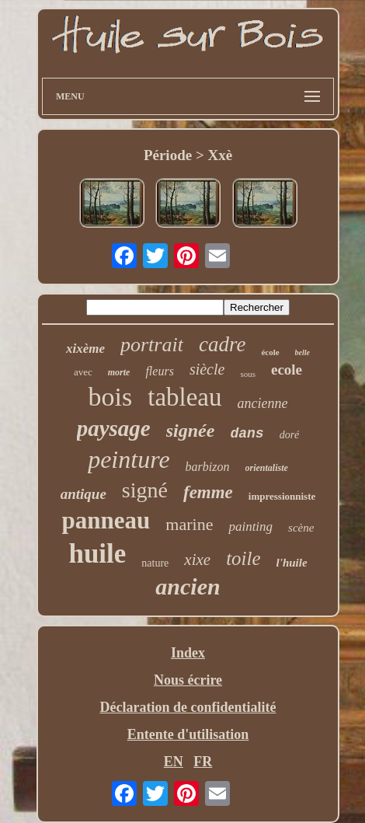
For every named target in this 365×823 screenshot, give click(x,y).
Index (188, 653)
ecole (286, 369)
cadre (222, 344)
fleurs (159, 371)
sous (247, 373)
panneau (106, 520)
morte (119, 372)
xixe (197, 559)
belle (302, 352)
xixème (85, 348)
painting (250, 526)
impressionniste (282, 496)
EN (173, 761)
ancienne (263, 403)
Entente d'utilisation (188, 734)
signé (145, 490)
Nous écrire (188, 680)
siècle (207, 369)
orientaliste (266, 467)
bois (111, 396)
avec (83, 372)
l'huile (292, 562)
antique (83, 494)
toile (243, 558)
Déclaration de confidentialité (188, 707)
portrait (151, 344)
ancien (187, 586)
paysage (114, 428)
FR (202, 761)
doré (290, 435)
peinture (128, 459)
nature (155, 563)
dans (246, 433)
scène (301, 527)
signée (190, 430)
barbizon (208, 466)
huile (97, 554)
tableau (184, 397)
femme (208, 492)
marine (189, 524)
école (270, 352)
